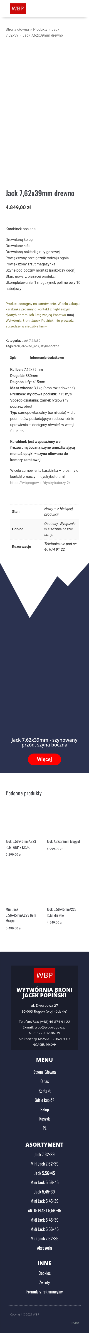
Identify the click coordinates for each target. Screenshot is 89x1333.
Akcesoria (44, 1247)
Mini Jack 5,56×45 (44, 1182)
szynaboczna (49, 346)
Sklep (44, 1109)
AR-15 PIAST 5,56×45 (44, 1210)
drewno (26, 346)
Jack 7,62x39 (31, 340)
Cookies (45, 1273)
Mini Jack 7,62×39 (45, 1163)
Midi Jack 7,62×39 (45, 1238)
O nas (44, 1081)
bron (16, 346)
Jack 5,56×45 (44, 1173)
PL (45, 1128)
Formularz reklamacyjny (44, 1291)
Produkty (40, 29)
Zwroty (44, 1282)
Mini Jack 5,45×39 (44, 1201)
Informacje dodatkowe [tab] (47, 358)
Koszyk (44, 1118)
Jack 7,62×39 (44, 1154)
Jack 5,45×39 (44, 1191)
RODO (75, 1322)
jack (36, 346)
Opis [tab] (13, 358)
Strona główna (17, 29)
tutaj (70, 315)
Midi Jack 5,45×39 (44, 1219)
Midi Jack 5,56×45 (44, 1229)
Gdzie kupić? (44, 1100)
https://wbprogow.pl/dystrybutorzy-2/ (40, 483)
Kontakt (45, 1090)
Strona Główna (44, 1071)
